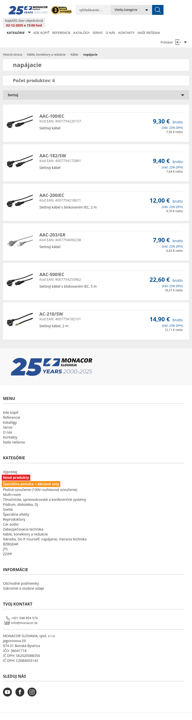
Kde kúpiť (41, 23)
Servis (98, 23)
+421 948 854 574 (24, 608)
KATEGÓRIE (19, 22)
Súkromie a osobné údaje (23, 578)
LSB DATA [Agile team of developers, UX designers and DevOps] (141, 711)
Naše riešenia (148, 23)
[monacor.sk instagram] (33, 685)
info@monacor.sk (24, 613)
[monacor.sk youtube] (8, 685)
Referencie (61, 23)
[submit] (137, 10)
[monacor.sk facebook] (21, 685)
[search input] (83, 10)
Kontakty (126, 23)
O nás (110, 23)
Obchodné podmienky (21, 573)
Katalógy (81, 23)
